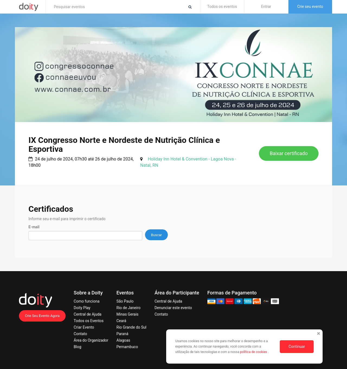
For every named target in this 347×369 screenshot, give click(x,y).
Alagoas (123, 340)
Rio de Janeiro (129, 308)
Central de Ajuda (87, 314)
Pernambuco (127, 347)
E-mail (33, 227)
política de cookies (254, 352)
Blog (77, 347)
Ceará (121, 321)
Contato (80, 334)
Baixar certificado (289, 153)
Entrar (266, 6)
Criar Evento (84, 327)
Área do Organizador (91, 340)
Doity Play (82, 308)
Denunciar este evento (173, 308)
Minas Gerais (128, 314)
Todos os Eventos (89, 321)
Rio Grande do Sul (131, 327)
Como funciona (86, 301)
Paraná (122, 334)
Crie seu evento (310, 6)
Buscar (156, 235)
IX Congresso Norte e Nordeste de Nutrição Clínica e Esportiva (124, 144)
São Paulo (125, 301)
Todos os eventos (222, 6)
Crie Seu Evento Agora (42, 316)
